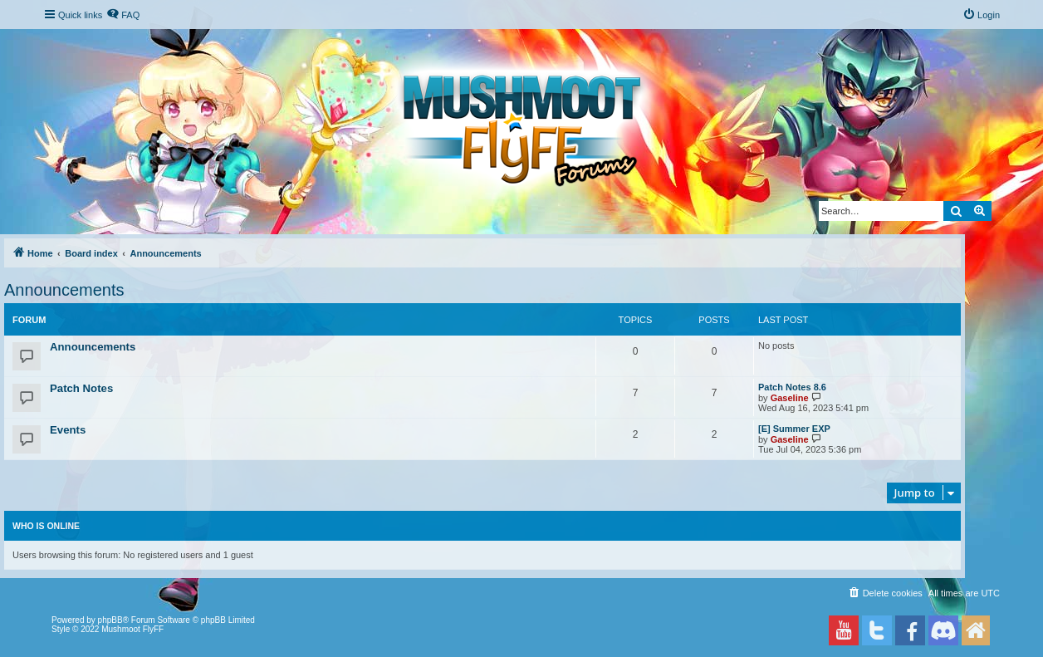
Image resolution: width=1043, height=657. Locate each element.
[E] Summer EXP (794, 429)
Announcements (64, 290)
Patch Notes (81, 388)
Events (68, 430)
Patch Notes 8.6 (792, 387)
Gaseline (790, 398)
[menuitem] (123, 15)
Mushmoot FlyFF (132, 629)
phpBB (110, 620)
